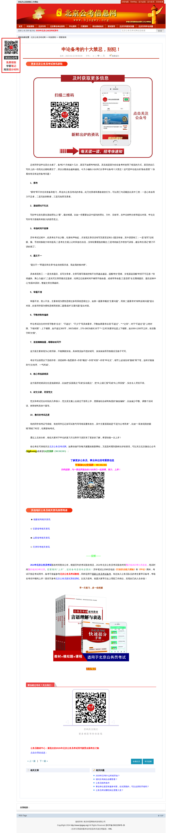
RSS (21, 816)
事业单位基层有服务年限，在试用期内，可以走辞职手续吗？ (122, 786)
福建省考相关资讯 (41, 519)
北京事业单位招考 (57, 26)
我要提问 (115, 56)
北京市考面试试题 (126, 26)
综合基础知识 (97, 26)
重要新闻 (62, 37)
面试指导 (111, 26)
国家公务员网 (23, 31)
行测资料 (84, 26)
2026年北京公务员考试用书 (47, 31)
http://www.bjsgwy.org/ (80, 825)
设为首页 (151, 2)
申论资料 (72, 26)
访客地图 (125, 2)
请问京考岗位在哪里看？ (106, 779)
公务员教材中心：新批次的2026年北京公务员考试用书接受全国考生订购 (65, 748)
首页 (20, 26)
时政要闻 (30, 26)
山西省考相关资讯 (41, 538)
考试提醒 (148, 761)
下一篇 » (44, 761)
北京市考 (42, 26)
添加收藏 (159, 2)
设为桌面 (142, 2)
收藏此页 (136, 761)
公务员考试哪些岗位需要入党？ (109, 790)
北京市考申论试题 (145, 26)
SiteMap (133, 2)
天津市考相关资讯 (41, 547)
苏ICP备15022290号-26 (115, 825)
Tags (25, 816)
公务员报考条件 (103, 783)
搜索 (160, 31)
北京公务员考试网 (38, 37)
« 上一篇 (31, 761)
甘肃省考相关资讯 (41, 528)
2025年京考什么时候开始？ (108, 775)
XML (110, 829)
